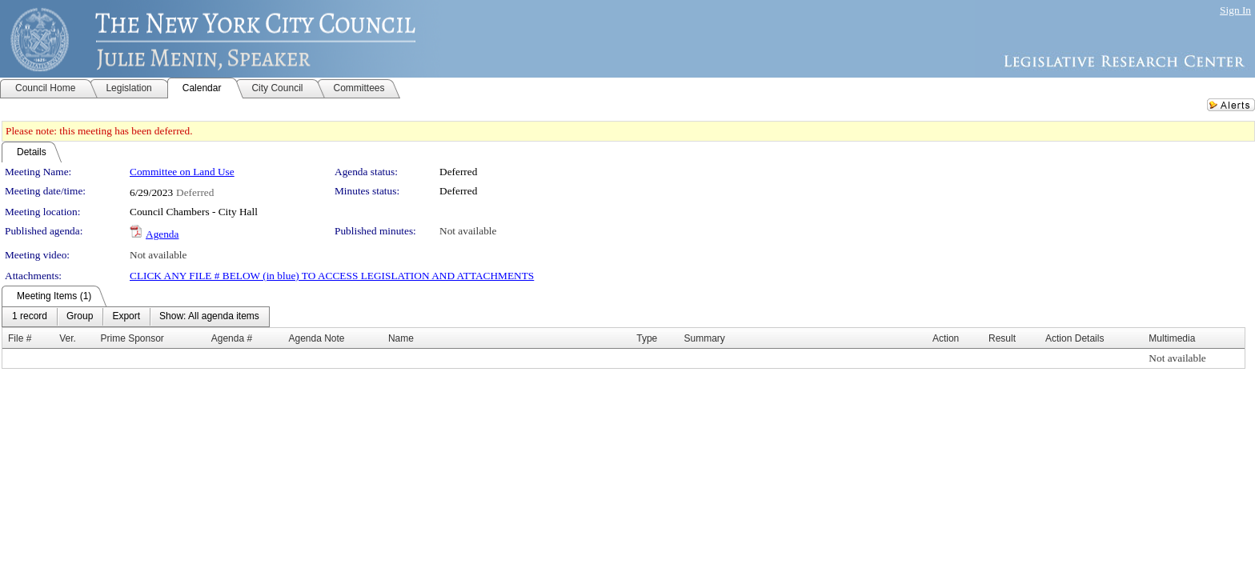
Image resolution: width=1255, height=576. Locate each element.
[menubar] (136, 316)
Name (401, 338)
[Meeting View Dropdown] (209, 316)
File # (19, 338)
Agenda (162, 234)
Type (646, 338)
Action (945, 338)
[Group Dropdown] (79, 316)
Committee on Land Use (182, 172)
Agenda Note (316, 338)
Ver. (67, 338)
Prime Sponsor (132, 338)
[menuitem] (29, 316)
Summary (704, 338)
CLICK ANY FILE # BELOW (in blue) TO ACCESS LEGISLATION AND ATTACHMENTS (332, 276)
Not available (467, 231)
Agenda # (231, 338)
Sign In (1235, 10)
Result (1002, 338)
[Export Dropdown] (126, 316)
